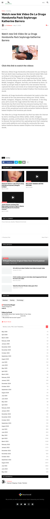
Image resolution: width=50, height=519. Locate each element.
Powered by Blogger (8, 305)
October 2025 (25, 353)
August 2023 (25, 426)
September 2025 (25, 356)
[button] (2, 2)
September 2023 (25, 423)
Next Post (44, 237)
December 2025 (25, 347)
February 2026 (25, 341)
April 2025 (25, 371)
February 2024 (25, 408)
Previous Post (6, 237)
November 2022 (25, 453)
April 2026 (25, 335)
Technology (20, 300)
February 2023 (25, 444)
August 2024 (25, 393)
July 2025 (25, 362)
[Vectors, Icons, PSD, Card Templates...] (24, 326)
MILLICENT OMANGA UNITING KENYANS (34, 184)
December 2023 (25, 414)
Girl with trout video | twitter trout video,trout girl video (29, 268)
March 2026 (25, 338)
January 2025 (25, 380)
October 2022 (25, 456)
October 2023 (25, 420)
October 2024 (25, 386)
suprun (4, 308)
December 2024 (25, 383)
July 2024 (25, 396)
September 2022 (25, 460)
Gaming (12, 300)
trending (8, 11)
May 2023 (25, 435)
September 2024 (25, 389)
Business (5, 300)
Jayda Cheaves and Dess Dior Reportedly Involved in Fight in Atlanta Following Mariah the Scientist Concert (13, 207)
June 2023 (25, 432)
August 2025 (25, 359)
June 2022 (25, 469)
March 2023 (25, 441)
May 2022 (25, 472)
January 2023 (25, 447)
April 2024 (25, 405)
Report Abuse (7, 321)
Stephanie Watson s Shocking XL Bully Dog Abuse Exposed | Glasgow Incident (13, 185)
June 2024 (25, 399)
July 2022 (25, 466)
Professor (9, 481)
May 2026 (25, 332)
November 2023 (25, 417)
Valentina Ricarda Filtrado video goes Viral (25, 286)
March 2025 (25, 374)
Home (3, 11)
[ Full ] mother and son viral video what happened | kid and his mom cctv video (30, 277)
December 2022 (25, 450)
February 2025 (25, 377)
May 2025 (25, 368)
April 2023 (25, 438)
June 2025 (25, 365)
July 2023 (25, 429)
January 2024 (25, 411)
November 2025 (25, 350)
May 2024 (25, 402)
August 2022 (25, 463)
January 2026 (25, 344)
